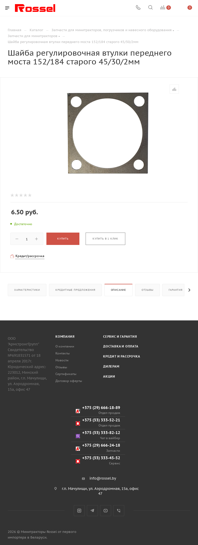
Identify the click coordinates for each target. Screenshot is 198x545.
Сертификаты (65, 374)
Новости (62, 360)
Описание (118, 290)
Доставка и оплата (120, 346)
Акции (109, 376)
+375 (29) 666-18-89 (98, 410)
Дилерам (111, 366)
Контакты (62, 353)
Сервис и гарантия (120, 336)
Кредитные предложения (75, 290)
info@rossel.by (102, 478)
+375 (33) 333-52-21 (98, 423)
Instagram (79, 510)
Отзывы (147, 290)
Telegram (92, 510)
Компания (65, 336)
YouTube (105, 510)
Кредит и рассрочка (121, 356)
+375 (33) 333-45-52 (98, 460)
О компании (64, 346)
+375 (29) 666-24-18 (98, 448)
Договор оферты (68, 381)
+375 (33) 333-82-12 (98, 435)
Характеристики (27, 290)
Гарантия (175, 290)
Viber (118, 510)
